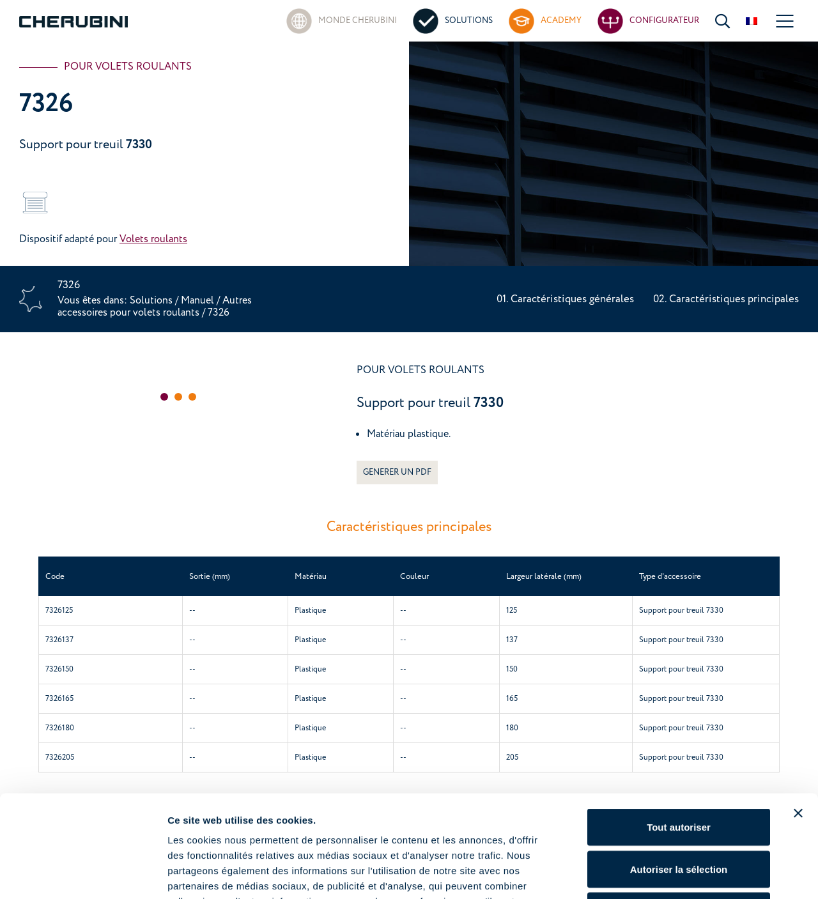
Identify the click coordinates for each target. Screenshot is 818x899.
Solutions (152, 300)
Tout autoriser (679, 731)
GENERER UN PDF (397, 472)
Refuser (679, 815)
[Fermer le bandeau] (798, 717)
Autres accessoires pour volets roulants (155, 306)
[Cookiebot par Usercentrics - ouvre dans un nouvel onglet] (83, 874)
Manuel (197, 300)
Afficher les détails (704, 873)
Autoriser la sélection (679, 773)
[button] (164, 397)
